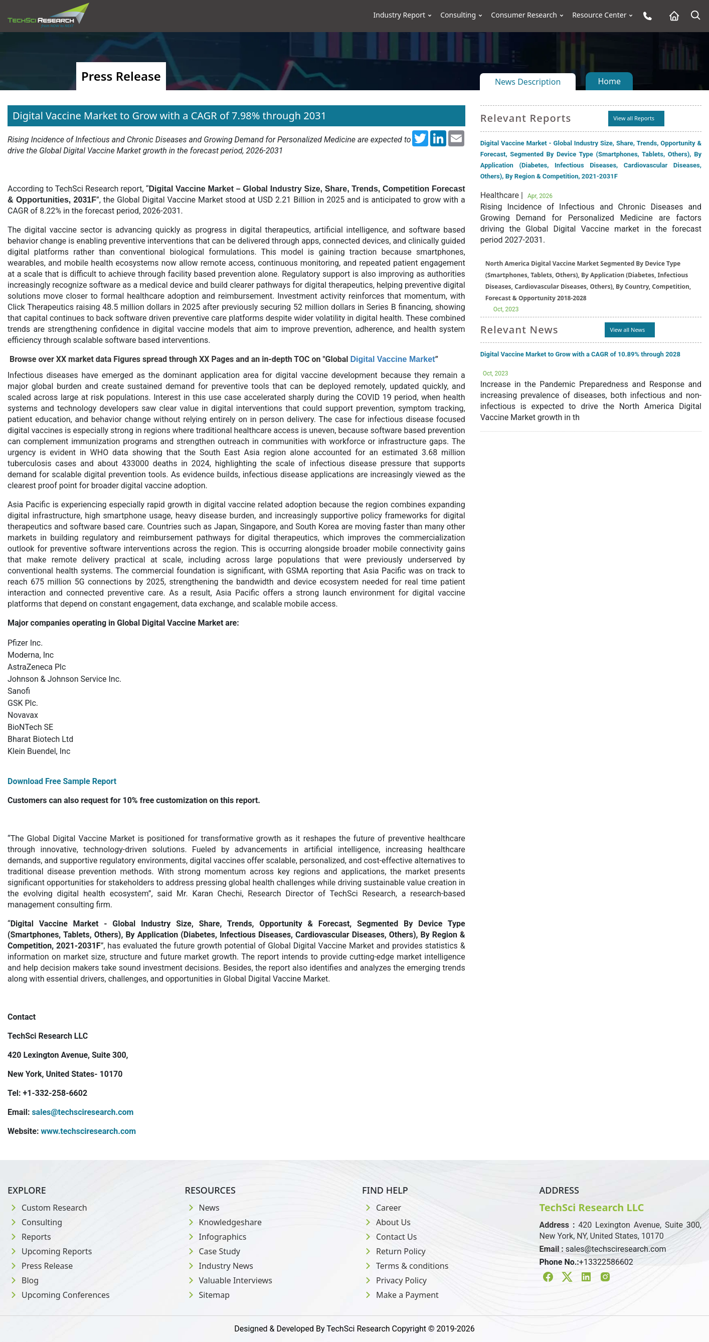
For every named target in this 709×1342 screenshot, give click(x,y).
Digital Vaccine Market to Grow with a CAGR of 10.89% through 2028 (580, 354)
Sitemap (207, 1294)
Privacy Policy (394, 1280)
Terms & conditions (405, 1265)
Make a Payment (400, 1294)
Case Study (212, 1251)
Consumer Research (524, 15)
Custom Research (47, 1207)
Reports (29, 1236)
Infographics (216, 1236)
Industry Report (400, 15)
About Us (386, 1222)
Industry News (219, 1265)
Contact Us (389, 1236)
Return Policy (394, 1251)
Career (381, 1207)
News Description (528, 81)
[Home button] (671, 16)
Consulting (458, 15)
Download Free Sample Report (62, 781)
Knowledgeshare (223, 1222)
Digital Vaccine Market (392, 359)
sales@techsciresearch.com (616, 1249)
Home (609, 81)
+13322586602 (606, 1262)
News (202, 1207)
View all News (627, 329)
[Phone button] (645, 16)
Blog (23, 1280)
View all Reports (633, 118)
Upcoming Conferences (59, 1294)
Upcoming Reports (50, 1251)
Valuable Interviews (228, 1280)
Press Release (40, 1265)
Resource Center (599, 15)
